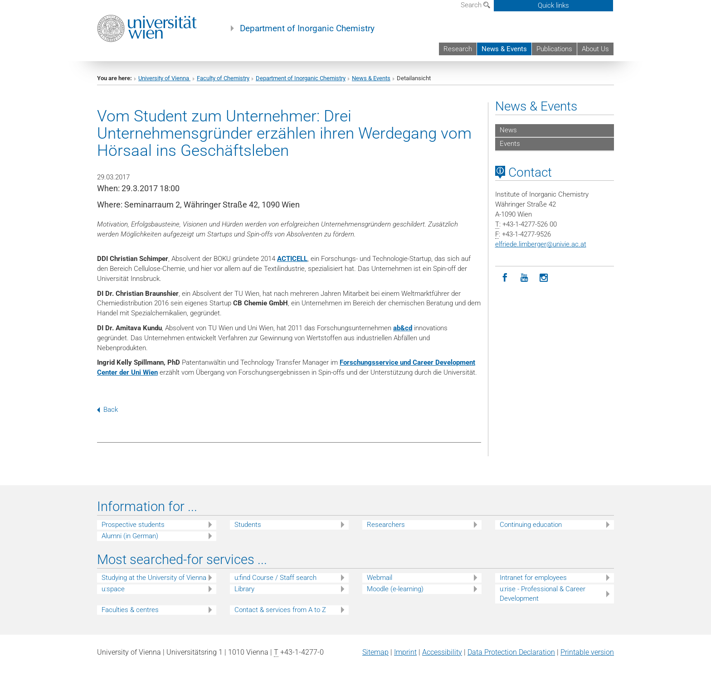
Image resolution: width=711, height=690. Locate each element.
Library (244, 589)
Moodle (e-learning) (395, 589)
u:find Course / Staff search (275, 578)
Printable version (587, 652)
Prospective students (133, 525)
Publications (554, 49)
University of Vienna (164, 78)
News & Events (504, 49)
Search (475, 5)
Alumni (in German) (130, 536)
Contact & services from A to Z (280, 610)
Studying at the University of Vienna (154, 578)
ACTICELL (292, 259)
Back (107, 409)
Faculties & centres (130, 610)
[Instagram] (544, 278)
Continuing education (531, 525)
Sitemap (375, 652)
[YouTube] (524, 278)
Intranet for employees (533, 578)
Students (247, 525)
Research (457, 49)
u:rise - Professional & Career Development (542, 594)
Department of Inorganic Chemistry (307, 29)
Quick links (553, 5)
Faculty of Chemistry (223, 78)
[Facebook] (505, 278)
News (508, 130)
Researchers (386, 525)
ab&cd (402, 328)
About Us (595, 49)
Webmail (379, 578)
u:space (113, 589)
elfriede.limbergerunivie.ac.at (540, 244)
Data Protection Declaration (511, 652)
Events (510, 144)
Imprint (405, 652)
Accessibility (442, 652)
